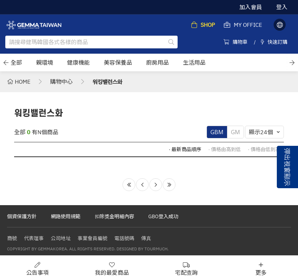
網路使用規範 (66, 216)
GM (235, 132)
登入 (281, 7)
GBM (217, 132)
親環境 (44, 62)
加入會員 (250, 7)
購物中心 (61, 81)
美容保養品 (118, 62)
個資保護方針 (22, 216)
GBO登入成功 (163, 216)
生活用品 (194, 62)
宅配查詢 (186, 268)
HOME (18, 81)
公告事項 (37, 268)
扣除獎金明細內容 (114, 216)
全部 (16, 62)
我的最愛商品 (112, 268)
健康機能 (78, 62)
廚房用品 (157, 62)
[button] (6, 62)
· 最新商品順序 (185, 149)
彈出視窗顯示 (287, 167)
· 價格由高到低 (224, 149)
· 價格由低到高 (264, 149)
